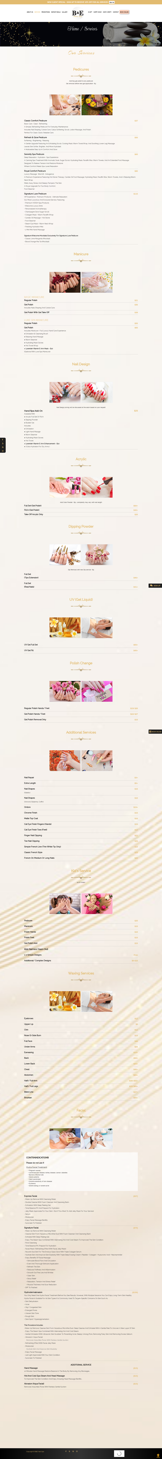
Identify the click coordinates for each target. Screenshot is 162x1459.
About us (30, 12)
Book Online (124, 12)
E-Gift (90, 12)
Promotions (46, 12)
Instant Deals (55, 12)
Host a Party (107, 12)
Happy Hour (97, 12)
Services (37, 12)
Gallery (64, 12)
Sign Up (111, 2)
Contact (116, 12)
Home (73, 29)
